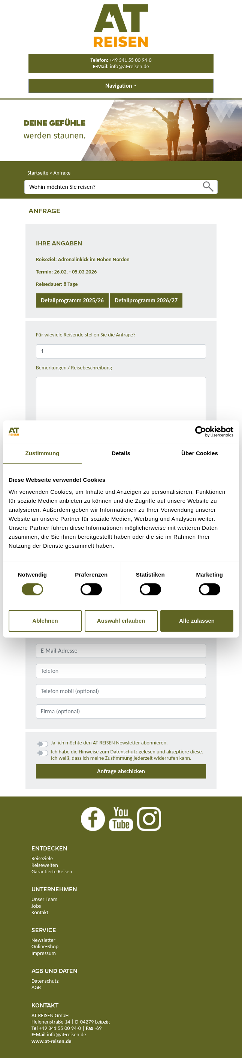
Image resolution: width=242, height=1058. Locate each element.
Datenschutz (124, 751)
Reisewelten (44, 865)
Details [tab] (121, 453)
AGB (36, 987)
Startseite (37, 172)
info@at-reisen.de (129, 66)
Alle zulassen (197, 620)
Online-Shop (44, 946)
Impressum (43, 953)
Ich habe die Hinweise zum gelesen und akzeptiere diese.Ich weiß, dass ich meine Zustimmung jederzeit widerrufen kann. (127, 755)
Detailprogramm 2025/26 (72, 300)
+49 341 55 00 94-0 (130, 60)
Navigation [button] (118, 85)
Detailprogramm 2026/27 (146, 300)
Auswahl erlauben (121, 620)
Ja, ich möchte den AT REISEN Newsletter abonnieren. (109, 743)
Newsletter (43, 940)
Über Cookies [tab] (199, 453)
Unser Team (44, 899)
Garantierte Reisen (51, 871)
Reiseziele (42, 858)
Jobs (36, 906)
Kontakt (39, 912)
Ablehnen (45, 620)
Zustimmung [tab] (42, 453)
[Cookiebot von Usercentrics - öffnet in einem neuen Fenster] (200, 431)
